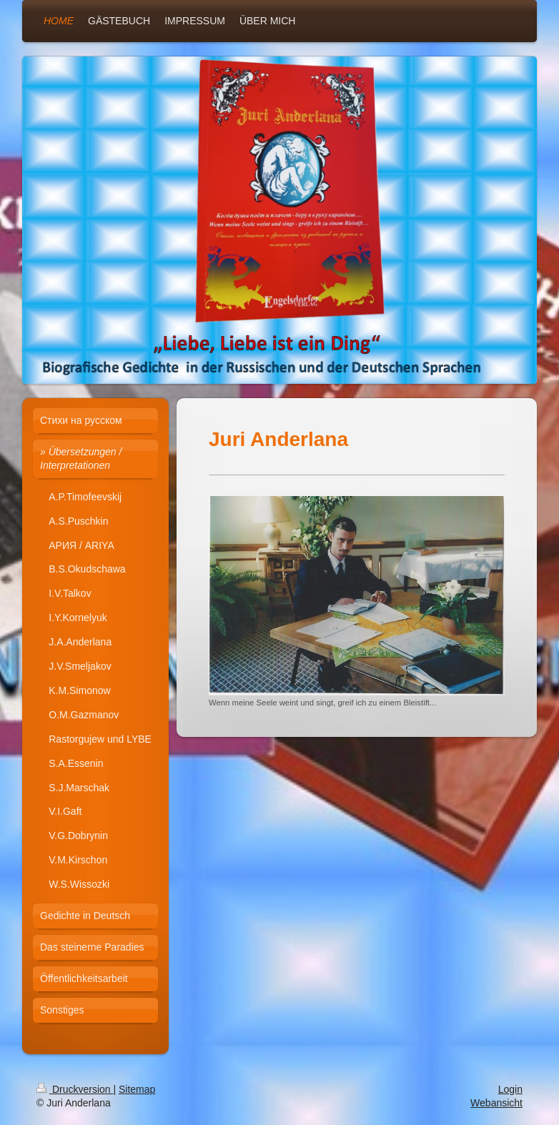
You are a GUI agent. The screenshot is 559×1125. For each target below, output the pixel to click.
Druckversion (74, 1089)
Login (510, 1089)
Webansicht (496, 1103)
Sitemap (137, 1089)
